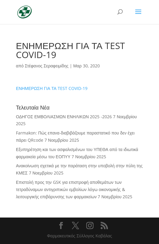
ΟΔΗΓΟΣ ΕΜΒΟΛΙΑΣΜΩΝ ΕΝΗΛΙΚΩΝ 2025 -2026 (64, 116)
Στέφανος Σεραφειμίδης (46, 66)
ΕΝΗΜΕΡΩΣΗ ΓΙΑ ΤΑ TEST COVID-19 (51, 88)
